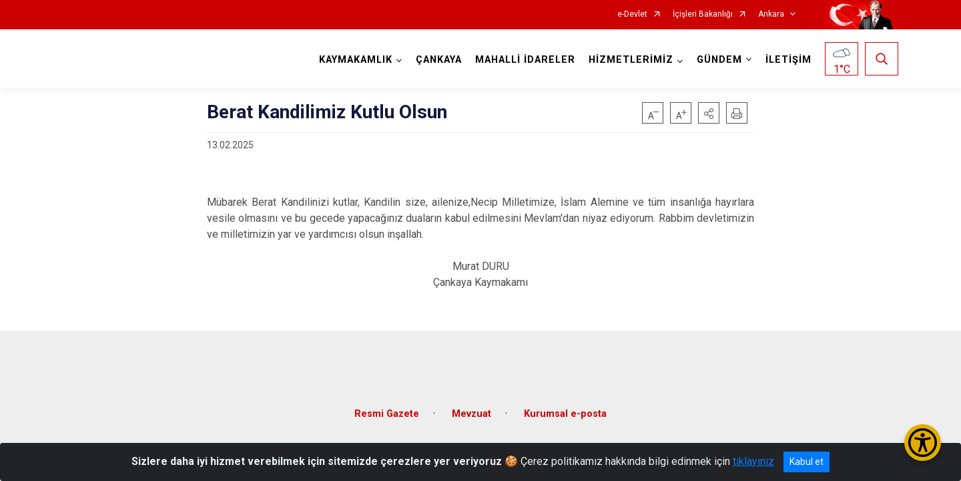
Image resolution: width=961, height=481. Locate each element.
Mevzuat (471, 406)
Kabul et (806, 461)
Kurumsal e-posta (565, 406)
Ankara (771, 14)
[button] (708, 113)
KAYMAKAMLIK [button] (353, 59)
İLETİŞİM (786, 59)
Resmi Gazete (386, 406)
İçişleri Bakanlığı (703, 14)
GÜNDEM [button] (717, 59)
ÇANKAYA (437, 59)
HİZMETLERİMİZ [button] (629, 59)
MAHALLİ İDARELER (523, 59)
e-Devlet (632, 14)
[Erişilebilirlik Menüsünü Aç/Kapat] (922, 442)
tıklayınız (753, 461)
